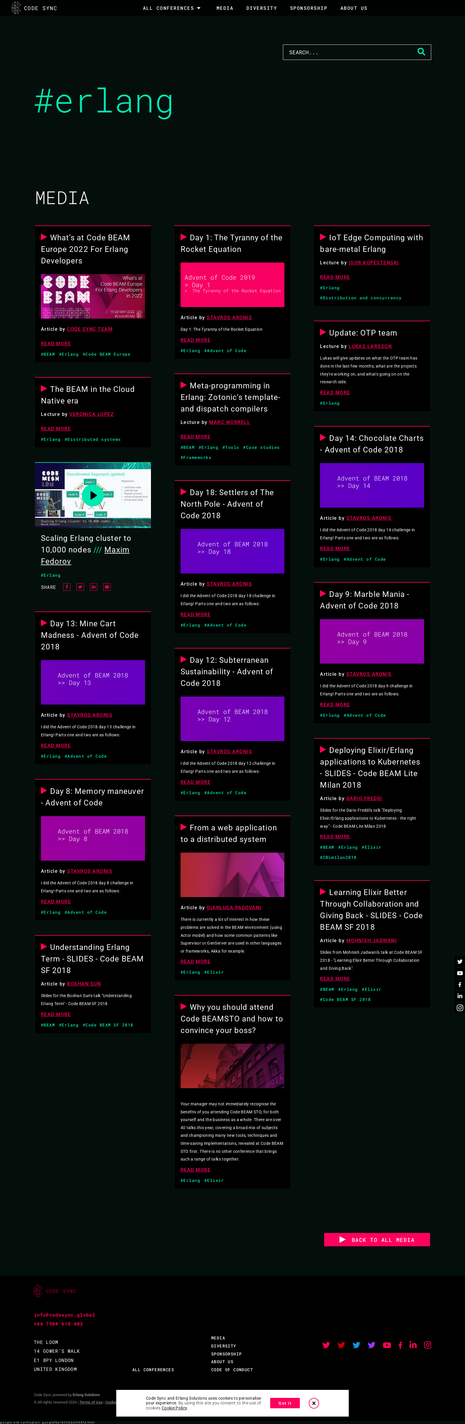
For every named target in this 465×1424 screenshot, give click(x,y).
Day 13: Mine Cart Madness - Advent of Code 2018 (90, 635)
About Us (354, 8)
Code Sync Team (90, 329)
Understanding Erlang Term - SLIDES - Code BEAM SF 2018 (92, 959)
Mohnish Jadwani (371, 940)
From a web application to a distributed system (229, 833)
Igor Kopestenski (374, 263)
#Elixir (214, 972)
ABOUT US (222, 1361)
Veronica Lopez (91, 414)
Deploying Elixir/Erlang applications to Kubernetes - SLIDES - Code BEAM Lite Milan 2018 (370, 767)
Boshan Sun (84, 984)
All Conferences (168, 8)
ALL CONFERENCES (153, 1369)
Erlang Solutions (86, 1395)
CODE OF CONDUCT (232, 1369)
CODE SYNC (34, 8)
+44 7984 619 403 (58, 1323)
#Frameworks (196, 457)
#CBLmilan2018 (338, 857)
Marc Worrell (229, 422)
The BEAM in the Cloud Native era (88, 395)
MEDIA (225, 8)
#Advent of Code (225, 350)
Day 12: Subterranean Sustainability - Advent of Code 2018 (227, 672)
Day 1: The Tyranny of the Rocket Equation (232, 243)
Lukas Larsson (370, 346)
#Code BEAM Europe (107, 354)
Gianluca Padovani (234, 907)
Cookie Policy (174, 1408)
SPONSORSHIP (309, 8)
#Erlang (69, 354)
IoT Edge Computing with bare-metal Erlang (371, 243)
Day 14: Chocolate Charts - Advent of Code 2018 (371, 444)
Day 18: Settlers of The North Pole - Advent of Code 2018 (227, 504)
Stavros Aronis (229, 317)
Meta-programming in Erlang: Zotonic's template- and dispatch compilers (231, 397)
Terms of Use (91, 1402)
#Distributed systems (93, 439)
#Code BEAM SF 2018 (108, 1025)
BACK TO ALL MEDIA (383, 1239)
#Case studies (261, 447)
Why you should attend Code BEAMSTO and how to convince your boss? (232, 1019)
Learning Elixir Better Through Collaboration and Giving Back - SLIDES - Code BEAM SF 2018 (371, 910)
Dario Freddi (364, 798)
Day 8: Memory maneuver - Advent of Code (92, 797)
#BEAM (48, 354)
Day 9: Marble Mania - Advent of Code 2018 (364, 600)
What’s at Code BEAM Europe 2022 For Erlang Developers (85, 249)
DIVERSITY (261, 8)
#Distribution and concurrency (361, 298)
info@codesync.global (64, 1315)
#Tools (230, 447)
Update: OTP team (363, 332)
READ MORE (56, 344)
